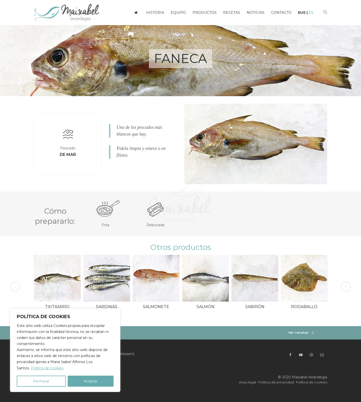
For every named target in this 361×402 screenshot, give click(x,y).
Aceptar (91, 381)
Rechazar (41, 381)
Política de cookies (47, 368)
